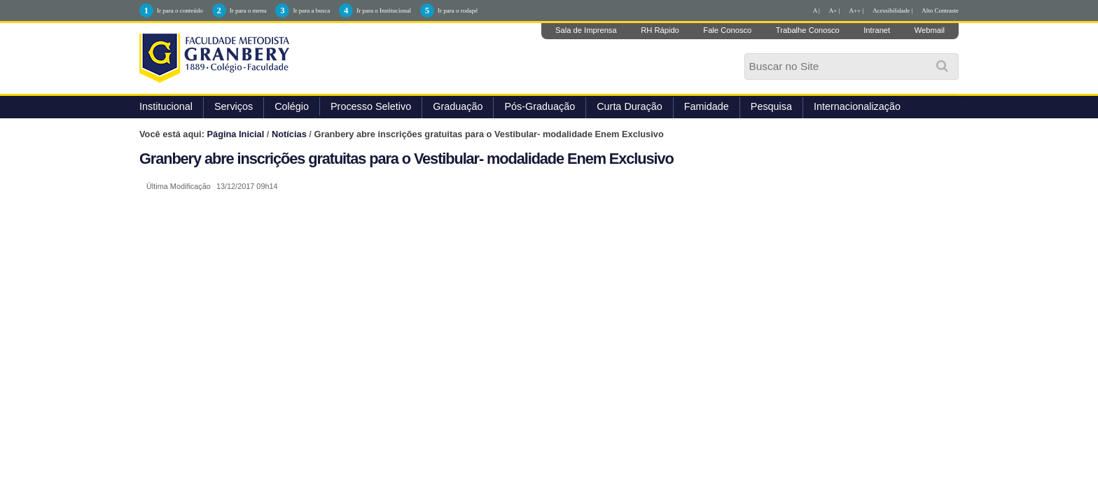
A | (816, 10)
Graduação (457, 106)
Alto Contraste (940, 10)
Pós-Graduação (539, 106)
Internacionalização (857, 106)
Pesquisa (771, 106)
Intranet (876, 30)
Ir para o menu (248, 10)
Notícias (289, 134)
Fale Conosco (727, 30)
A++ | (856, 10)
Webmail (930, 30)
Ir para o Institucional (383, 10)
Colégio (291, 106)
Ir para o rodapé (458, 10)
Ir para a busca (311, 10)
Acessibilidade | (892, 10)
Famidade (706, 106)
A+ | (834, 10)
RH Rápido (660, 30)
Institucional (166, 106)
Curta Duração (629, 106)
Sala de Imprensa (586, 30)
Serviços (233, 106)
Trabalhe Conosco (808, 30)
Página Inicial (236, 134)
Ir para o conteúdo (180, 10)
